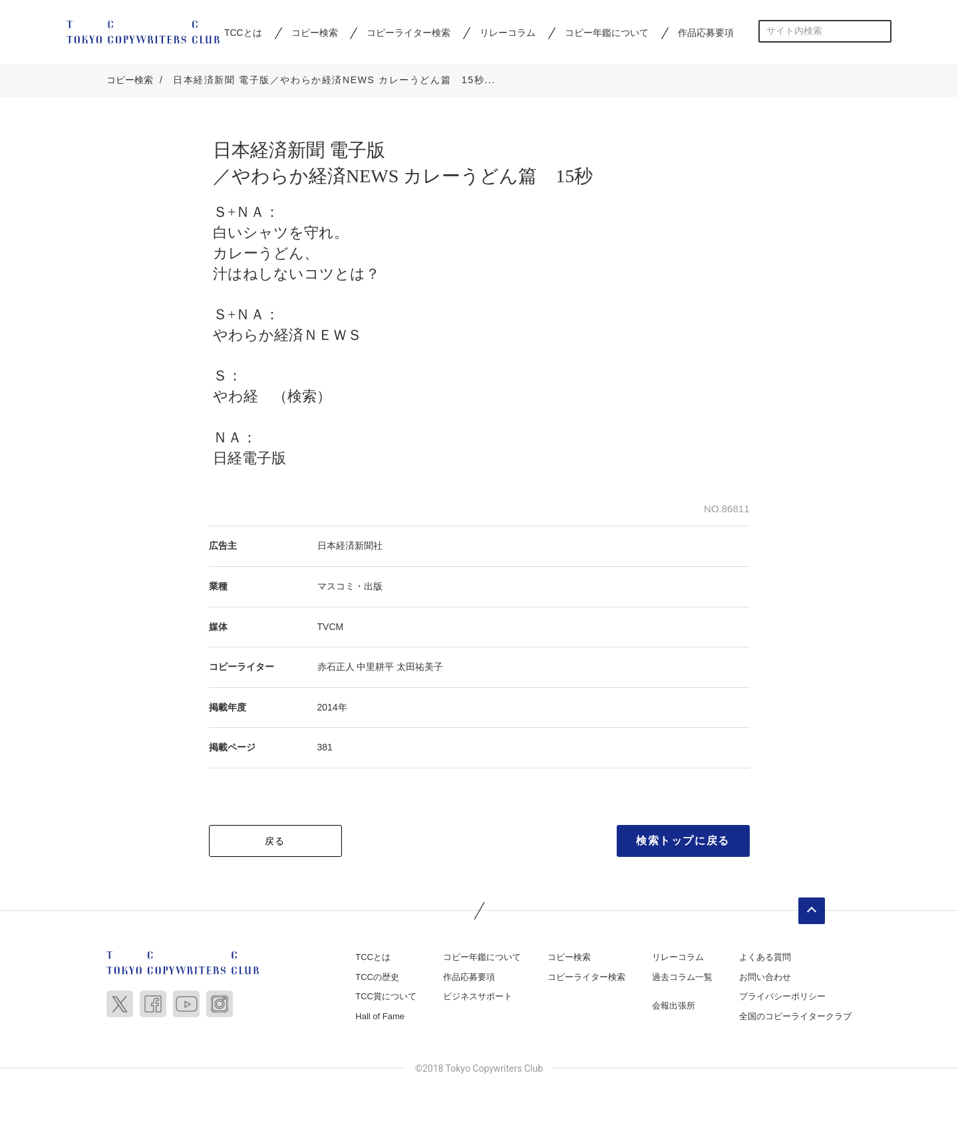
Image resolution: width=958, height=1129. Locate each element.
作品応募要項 (706, 32)
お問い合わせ (765, 977)
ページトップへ (811, 910)
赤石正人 (336, 666)
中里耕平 (375, 666)
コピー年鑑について (607, 32)
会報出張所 (673, 1006)
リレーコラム (508, 32)
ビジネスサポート (477, 996)
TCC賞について (385, 996)
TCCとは (243, 32)
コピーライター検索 (408, 32)
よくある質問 (765, 957)
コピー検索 (314, 32)
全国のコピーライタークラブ (795, 1016)
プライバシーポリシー (782, 996)
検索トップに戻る (683, 840)
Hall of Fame (379, 1016)
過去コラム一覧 (682, 977)
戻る (275, 841)
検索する (880, 31)
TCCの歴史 (377, 977)
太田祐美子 (420, 666)
